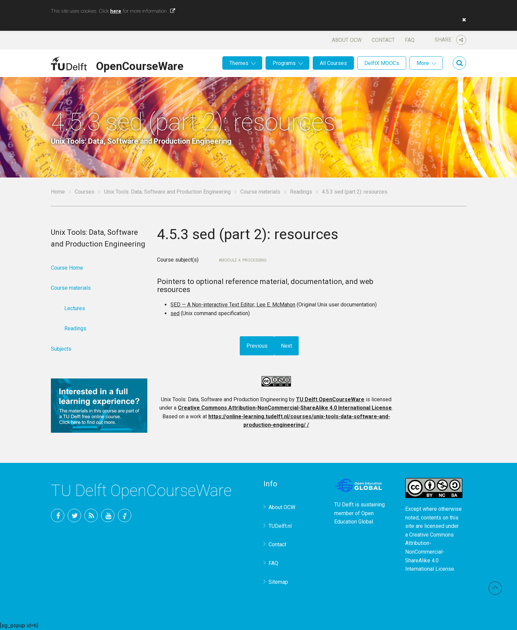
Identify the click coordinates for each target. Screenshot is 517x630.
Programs (284, 63)
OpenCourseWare (139, 65)
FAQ (410, 40)
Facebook (57, 515)
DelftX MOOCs (381, 63)
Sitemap (278, 582)
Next (286, 346)
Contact (383, 40)
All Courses (333, 63)
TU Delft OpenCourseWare (330, 399)
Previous (257, 346)
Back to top (495, 588)
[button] (462, 19)
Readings (301, 192)
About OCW (347, 40)
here (115, 11)
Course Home (67, 268)
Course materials (260, 192)
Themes (238, 63)
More (423, 63)
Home (58, 192)
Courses (84, 192)
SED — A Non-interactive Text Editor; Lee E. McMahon (232, 304)
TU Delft (124, 515)
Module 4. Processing (244, 260)
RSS (91, 515)
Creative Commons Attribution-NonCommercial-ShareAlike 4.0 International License (285, 408)
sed (174, 313)
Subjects (61, 349)
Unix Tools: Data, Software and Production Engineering (167, 192)
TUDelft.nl (280, 526)
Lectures (74, 308)
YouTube (108, 515)
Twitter (74, 515)
